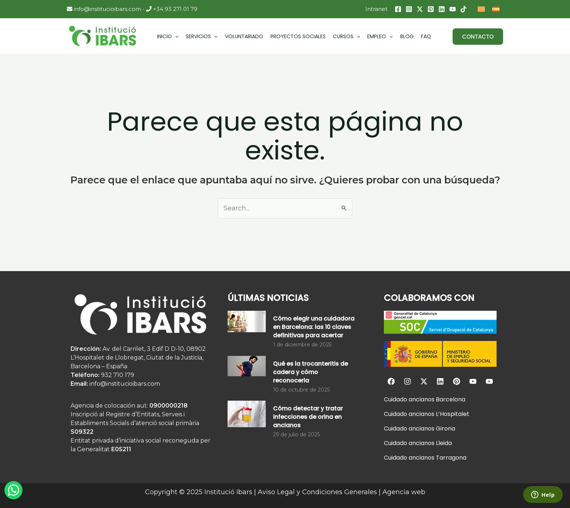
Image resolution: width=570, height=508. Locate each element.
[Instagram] (409, 9)
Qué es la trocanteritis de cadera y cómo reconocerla (310, 372)
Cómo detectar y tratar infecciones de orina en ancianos (308, 416)
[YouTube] (452, 9)
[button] (478, 36)
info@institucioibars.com (104, 8)
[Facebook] (398, 9)
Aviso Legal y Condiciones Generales (317, 492)
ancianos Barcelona (436, 399)
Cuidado (395, 399)
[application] (175, 36)
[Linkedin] (441, 9)
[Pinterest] (431, 9)
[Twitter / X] (420, 9)
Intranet (376, 8)
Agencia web (403, 492)
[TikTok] (463, 9)
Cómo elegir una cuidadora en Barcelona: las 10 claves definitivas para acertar (313, 327)
